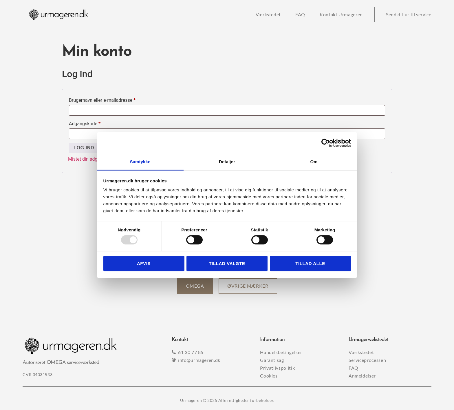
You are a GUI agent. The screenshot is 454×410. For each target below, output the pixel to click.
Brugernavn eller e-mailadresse (112, 99)
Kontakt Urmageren (341, 14)
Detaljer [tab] (227, 161)
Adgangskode (94, 122)
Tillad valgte (227, 263)
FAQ (300, 14)
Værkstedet (268, 14)
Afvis (144, 263)
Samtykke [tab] (140, 161)
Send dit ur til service (408, 14)
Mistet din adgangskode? (94, 159)
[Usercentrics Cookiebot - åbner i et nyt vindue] (325, 143)
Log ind (84, 147)
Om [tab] (313, 161)
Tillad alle (310, 263)
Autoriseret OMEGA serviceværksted (61, 363)
